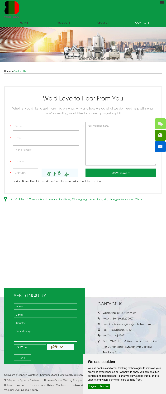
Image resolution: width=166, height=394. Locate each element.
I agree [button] (93, 386)
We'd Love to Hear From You (83, 98)
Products (63, 22)
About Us (103, 22)
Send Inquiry (30, 296)
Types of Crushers (29, 380)
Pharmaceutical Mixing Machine (48, 385)
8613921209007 (126, 312)
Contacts (142, 22)
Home (24, 22)
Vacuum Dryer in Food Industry (21, 390)
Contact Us (19, 71)
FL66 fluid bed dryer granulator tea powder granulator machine (65, 181)
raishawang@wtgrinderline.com (131, 324)
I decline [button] (104, 386)
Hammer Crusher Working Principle (63, 380)
